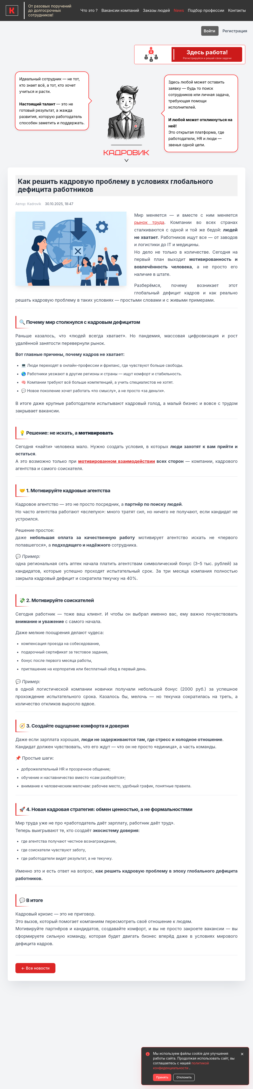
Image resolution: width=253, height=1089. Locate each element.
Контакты (237, 10)
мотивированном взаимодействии (116, 461)
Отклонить (184, 1077)
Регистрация (234, 30)
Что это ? (89, 10)
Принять (162, 1077)
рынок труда (149, 222)
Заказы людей (156, 10)
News (179, 10)
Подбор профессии (206, 10)
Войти (210, 30)
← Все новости (35, 968)
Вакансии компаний (120, 10)
